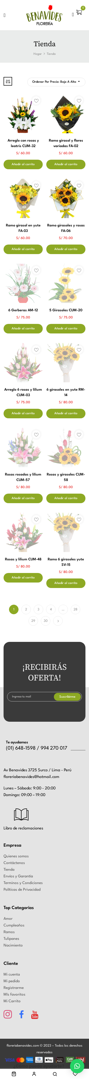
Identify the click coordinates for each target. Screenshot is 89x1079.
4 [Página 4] (51, 609)
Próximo (58, 621)
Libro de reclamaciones (23, 828)
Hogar (37, 54)
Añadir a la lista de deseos (36, 100)
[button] (79, 16)
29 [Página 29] (33, 621)
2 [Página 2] (26, 609)
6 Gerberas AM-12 (23, 310)
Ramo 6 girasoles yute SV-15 (66, 562)
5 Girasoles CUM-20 (65, 310)
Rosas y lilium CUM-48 (23, 559)
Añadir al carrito (23, 164)
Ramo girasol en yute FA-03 (23, 228)
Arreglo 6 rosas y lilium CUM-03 (23, 392)
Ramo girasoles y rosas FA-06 (66, 228)
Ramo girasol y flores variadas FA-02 (66, 143)
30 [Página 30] (46, 621)
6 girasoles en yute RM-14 (66, 392)
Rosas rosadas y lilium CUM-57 (23, 477)
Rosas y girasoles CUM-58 (66, 477)
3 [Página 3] (38, 609)
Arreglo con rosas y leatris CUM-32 (23, 143)
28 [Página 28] (75, 609)
